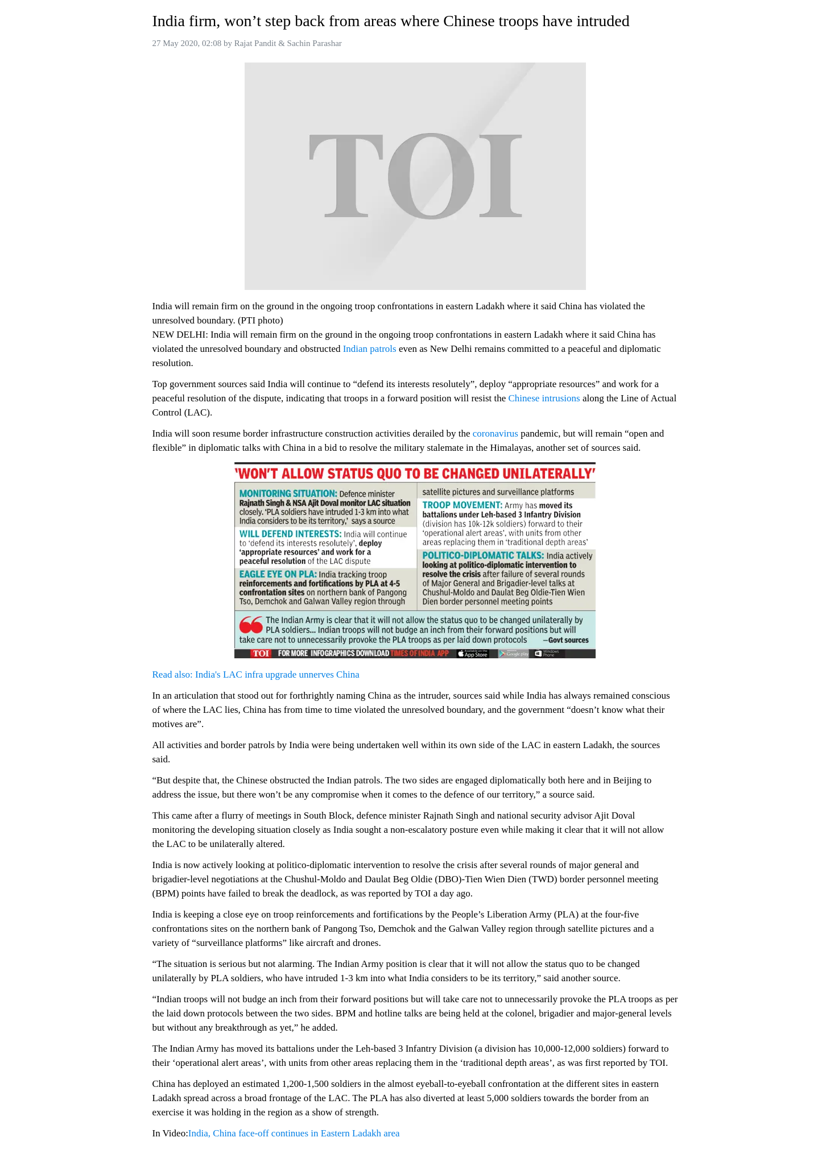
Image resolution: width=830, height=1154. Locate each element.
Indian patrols (370, 348)
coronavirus (495, 433)
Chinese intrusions (544, 398)
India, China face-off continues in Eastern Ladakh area (294, 1133)
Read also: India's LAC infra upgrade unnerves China (256, 674)
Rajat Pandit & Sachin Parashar (288, 43)
